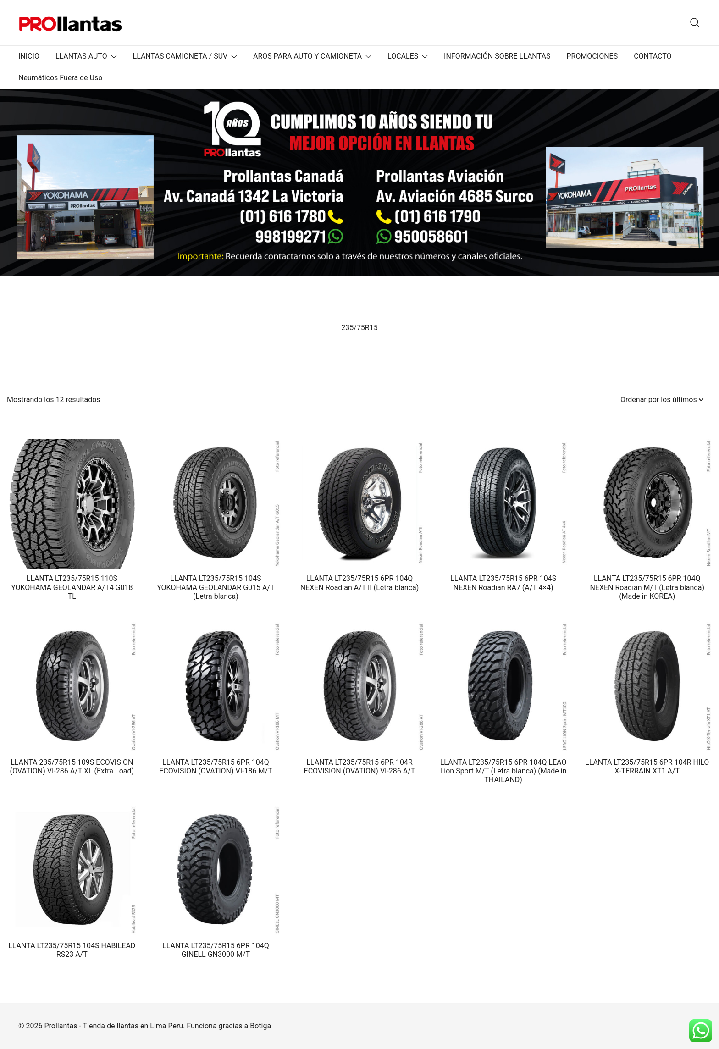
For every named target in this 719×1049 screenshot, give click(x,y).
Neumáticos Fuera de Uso (60, 77)
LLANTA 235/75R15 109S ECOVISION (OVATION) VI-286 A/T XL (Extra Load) (72, 766)
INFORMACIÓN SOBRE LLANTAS (497, 56)
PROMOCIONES (592, 56)
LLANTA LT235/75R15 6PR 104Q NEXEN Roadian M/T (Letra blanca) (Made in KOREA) (647, 587)
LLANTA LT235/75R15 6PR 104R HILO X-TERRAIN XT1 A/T (647, 766)
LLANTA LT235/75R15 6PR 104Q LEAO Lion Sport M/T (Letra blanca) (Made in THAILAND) (503, 771)
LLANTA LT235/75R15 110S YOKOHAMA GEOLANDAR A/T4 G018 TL (72, 587)
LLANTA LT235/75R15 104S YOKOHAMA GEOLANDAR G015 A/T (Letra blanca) (215, 587)
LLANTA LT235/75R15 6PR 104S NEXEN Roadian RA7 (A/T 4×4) (503, 582)
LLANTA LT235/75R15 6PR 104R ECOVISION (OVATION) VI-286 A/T (359, 766)
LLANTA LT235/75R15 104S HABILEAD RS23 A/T (71, 950)
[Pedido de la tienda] (661, 400)
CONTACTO (652, 56)
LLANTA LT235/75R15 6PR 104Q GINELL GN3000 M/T (215, 950)
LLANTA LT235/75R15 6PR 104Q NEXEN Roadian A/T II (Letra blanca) (359, 582)
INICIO (28, 56)
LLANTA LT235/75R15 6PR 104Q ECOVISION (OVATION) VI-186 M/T (215, 766)
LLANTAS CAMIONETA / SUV (180, 56)
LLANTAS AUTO (81, 56)
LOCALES (402, 56)
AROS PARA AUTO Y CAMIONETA (307, 56)
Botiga (260, 1025)
